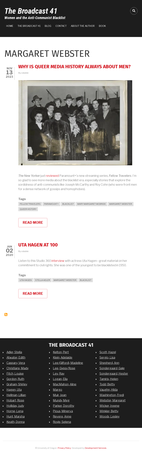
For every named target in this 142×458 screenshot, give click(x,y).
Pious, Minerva (63, 411)
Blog (48, 25)
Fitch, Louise (15, 373)
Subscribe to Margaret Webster (5, 314)
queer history (28, 209)
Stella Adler (42, 280)
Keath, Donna (15, 422)
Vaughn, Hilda (108, 389)
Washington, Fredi (111, 395)
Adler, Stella (14, 352)
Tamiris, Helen (108, 379)
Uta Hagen (26, 280)
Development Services (95, 448)
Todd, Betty (107, 384)
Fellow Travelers (30, 204)
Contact (61, 25)
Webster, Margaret (112, 400)
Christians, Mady (17, 368)
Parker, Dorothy (63, 406)
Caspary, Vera (15, 363)
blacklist (68, 204)
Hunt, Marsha (15, 416)
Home (9, 25)
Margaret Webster (120, 204)
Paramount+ (51, 204)
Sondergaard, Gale (112, 368)
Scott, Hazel (107, 352)
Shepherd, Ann (109, 363)
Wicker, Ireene (109, 406)
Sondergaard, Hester (113, 373)
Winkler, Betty (108, 411)
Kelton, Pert (61, 352)
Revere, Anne (62, 416)
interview (58, 261)
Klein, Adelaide (62, 357)
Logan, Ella (60, 379)
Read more (35, 224)
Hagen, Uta (14, 389)
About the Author (83, 25)
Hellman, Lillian (16, 395)
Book (102, 25)
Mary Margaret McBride (91, 204)
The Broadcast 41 (31, 11)
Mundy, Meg (61, 400)
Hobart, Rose (15, 400)
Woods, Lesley (109, 416)
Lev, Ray (58, 373)
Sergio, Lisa (107, 357)
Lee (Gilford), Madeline (68, 363)
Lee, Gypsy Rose (64, 368)
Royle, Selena (62, 422)
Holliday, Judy (15, 406)
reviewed (52, 176)
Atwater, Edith (15, 357)
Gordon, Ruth (15, 379)
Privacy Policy (64, 448)
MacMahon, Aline (64, 384)
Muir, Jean (59, 395)
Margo (57, 389)
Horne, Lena (14, 411)
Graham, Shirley (16, 384)
